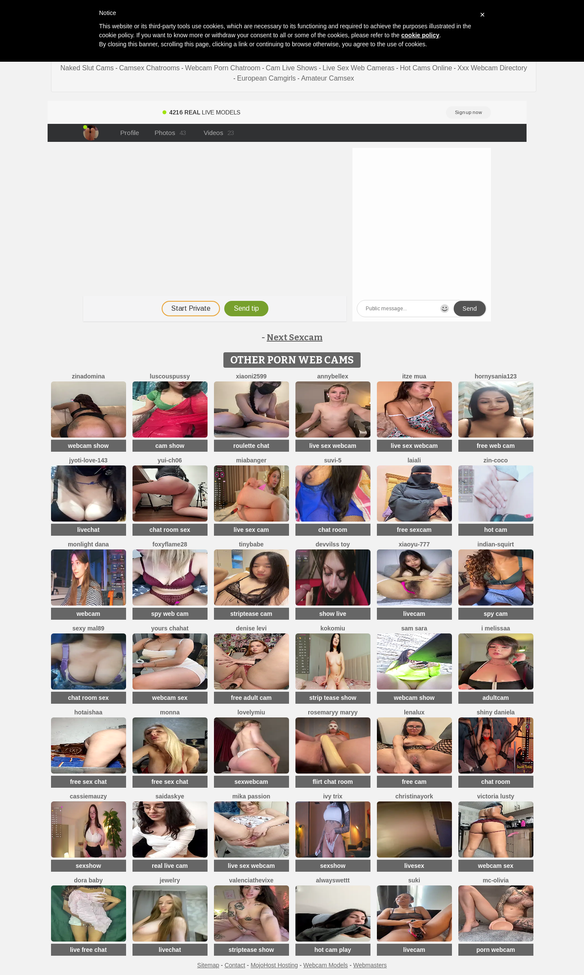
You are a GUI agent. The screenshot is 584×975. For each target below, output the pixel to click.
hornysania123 (496, 376)
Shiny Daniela (496, 712)
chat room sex (170, 529)
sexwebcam (251, 781)
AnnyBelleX (332, 376)
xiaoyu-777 (414, 544)
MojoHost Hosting (274, 965)
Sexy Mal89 (88, 628)
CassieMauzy (88, 796)
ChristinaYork (414, 796)
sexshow (88, 865)
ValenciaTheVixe (251, 880)
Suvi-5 (332, 460)
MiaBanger (251, 460)
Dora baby (88, 880)
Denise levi (251, 628)
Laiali (414, 460)
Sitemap (208, 965)
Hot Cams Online (426, 68)
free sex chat (88, 781)
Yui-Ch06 (170, 460)
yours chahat (169, 628)
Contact (235, 965)
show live (332, 613)
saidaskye (170, 796)
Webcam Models (325, 965)
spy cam (496, 613)
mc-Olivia (496, 880)
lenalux (414, 712)
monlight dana (88, 544)
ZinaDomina (88, 376)
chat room (332, 529)
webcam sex (170, 697)
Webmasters (370, 965)
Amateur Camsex (327, 78)
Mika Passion (251, 796)
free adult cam (251, 697)
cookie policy (420, 35)
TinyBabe (251, 544)
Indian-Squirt (496, 544)
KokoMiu (332, 628)
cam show (169, 445)
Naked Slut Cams (87, 68)
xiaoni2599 (251, 376)
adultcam (495, 697)
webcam (88, 613)
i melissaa (496, 628)
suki (414, 880)
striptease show (251, 949)
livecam (414, 613)
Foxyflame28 (170, 544)
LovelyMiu (251, 712)
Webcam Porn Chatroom (223, 68)
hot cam (495, 529)
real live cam (170, 865)
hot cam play (332, 949)
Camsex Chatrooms (149, 68)
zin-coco (496, 460)
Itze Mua (414, 376)
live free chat (88, 949)
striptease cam (251, 613)
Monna (170, 712)
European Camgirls (266, 78)
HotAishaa (88, 712)
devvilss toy (333, 544)
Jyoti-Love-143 (88, 460)
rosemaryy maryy (333, 712)
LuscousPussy (170, 376)
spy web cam (169, 613)
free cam (414, 781)
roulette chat (251, 445)
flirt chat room (333, 781)
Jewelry (170, 880)
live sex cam (251, 529)
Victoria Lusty (495, 796)
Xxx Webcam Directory (492, 68)
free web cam (496, 445)
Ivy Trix (332, 796)
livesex (414, 865)
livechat (88, 529)
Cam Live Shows (291, 68)
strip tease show (332, 697)
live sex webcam (332, 445)
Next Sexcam (294, 337)
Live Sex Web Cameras (358, 68)
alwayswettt (333, 880)
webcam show (88, 445)
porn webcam (495, 949)
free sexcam (414, 529)
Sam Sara (414, 628)
